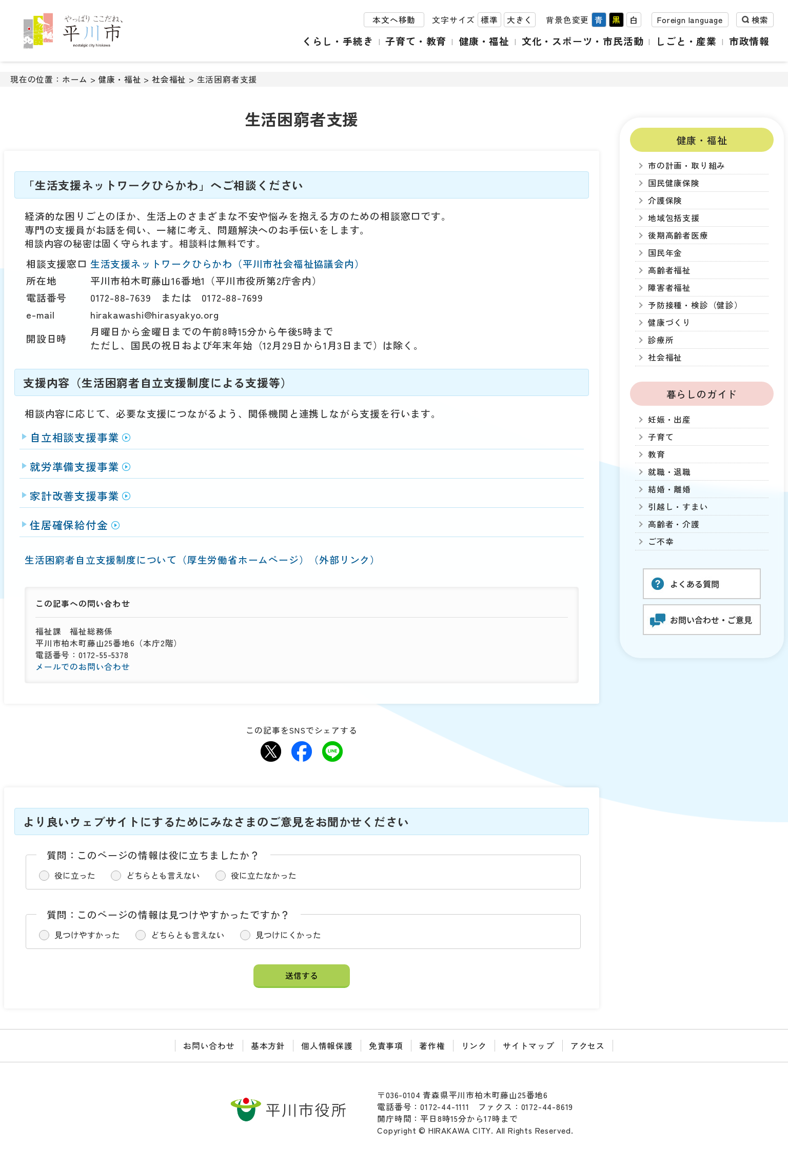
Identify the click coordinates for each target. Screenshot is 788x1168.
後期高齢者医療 (678, 235)
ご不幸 (661, 541)
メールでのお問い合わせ (82, 666)
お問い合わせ (209, 1046)
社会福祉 (169, 79)
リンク (474, 1046)
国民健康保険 (674, 183)
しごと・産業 (686, 41)
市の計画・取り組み (686, 165)
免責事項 (386, 1046)
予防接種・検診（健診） (695, 305)
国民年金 (665, 253)
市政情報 (749, 41)
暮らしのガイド (702, 394)
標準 (489, 20)
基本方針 (268, 1046)
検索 (760, 20)
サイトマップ (529, 1046)
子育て (661, 437)
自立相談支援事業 (74, 437)
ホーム (75, 79)
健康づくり (669, 322)
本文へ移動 (394, 20)
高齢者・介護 (674, 524)
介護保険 (665, 200)
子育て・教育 (415, 41)
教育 (656, 454)
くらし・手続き (337, 41)
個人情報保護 (327, 1046)
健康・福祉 (484, 41)
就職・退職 (669, 472)
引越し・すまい (678, 506)
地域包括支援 (674, 218)
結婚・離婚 (669, 489)
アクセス (587, 1046)
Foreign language (690, 20)
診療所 (661, 340)
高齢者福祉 (669, 270)
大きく (520, 20)
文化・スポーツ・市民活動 (583, 41)
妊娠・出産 (669, 419)
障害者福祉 (669, 287)
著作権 (432, 1046)
